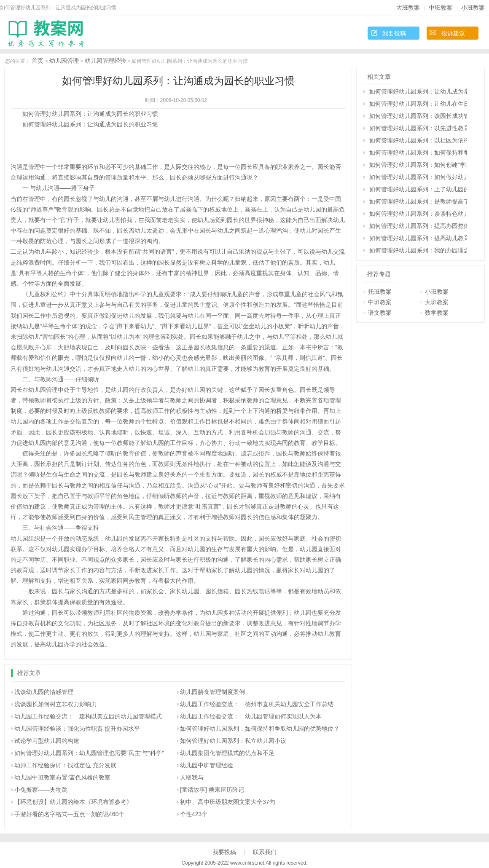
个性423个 (193, 814)
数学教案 (437, 312)
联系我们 (265, 852)
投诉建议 (453, 33)
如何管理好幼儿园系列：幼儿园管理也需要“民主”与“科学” (89, 753)
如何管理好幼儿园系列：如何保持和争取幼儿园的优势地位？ (259, 728)
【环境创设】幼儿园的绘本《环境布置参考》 (73, 801)
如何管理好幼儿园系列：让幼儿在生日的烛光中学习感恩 (418, 103)
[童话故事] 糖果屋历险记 (212, 789)
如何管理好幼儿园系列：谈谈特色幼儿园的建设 (418, 213)
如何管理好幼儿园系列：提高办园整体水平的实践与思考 (418, 225)
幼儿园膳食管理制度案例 (212, 692)
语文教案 (380, 312)
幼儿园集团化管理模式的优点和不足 (227, 753)
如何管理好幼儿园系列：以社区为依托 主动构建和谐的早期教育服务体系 (418, 140)
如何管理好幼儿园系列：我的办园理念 (418, 250)
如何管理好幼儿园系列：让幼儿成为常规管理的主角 (418, 91)
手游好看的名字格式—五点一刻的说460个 (69, 814)
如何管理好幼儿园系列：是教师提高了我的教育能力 (418, 201)
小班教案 (473, 7)
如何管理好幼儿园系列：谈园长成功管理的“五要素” (418, 116)
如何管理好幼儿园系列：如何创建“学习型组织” (418, 164)
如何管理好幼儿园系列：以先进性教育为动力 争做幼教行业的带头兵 (418, 128)
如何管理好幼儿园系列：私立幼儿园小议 (233, 740)
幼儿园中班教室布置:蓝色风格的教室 (62, 777)
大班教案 (408, 7)
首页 (37, 60)
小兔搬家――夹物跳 (40, 789)
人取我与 (192, 777)
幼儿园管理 (64, 60)
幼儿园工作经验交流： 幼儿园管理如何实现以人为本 (251, 716)
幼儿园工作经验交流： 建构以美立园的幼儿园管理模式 (88, 716)
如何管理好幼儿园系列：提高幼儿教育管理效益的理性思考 (418, 238)
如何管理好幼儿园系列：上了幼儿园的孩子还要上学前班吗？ (418, 189)
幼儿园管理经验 (105, 60)
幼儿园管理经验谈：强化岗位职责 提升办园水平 (77, 728)
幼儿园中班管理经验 (206, 765)
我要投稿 (394, 33)
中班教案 (440, 7)
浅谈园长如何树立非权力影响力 (55, 704)
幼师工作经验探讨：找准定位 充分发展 (65, 765)
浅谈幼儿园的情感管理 (43, 692)
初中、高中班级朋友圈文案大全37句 (227, 801)
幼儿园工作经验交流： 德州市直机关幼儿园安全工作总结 (256, 704)
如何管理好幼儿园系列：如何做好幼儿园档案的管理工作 (418, 177)
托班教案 (380, 291)
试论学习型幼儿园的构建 (46, 740)
